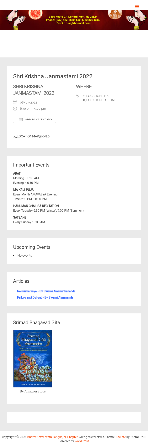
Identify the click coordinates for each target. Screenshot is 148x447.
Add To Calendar (34, 119)
